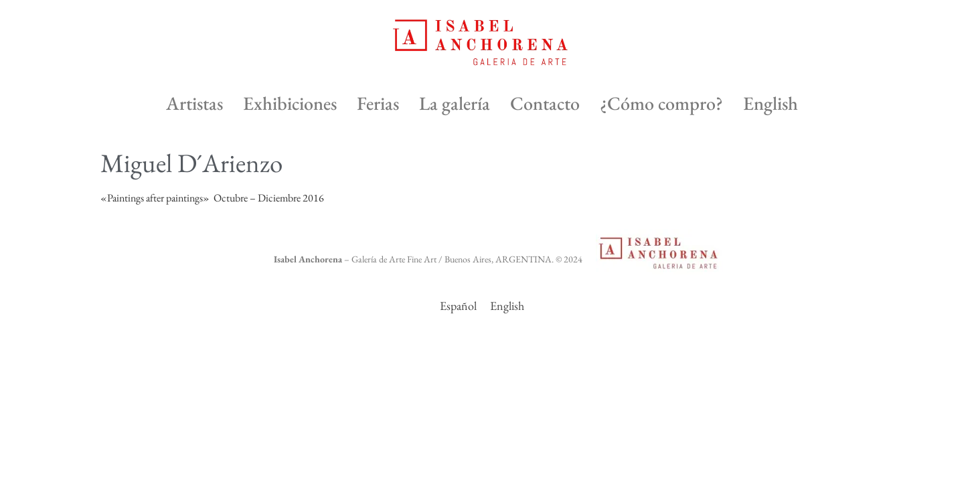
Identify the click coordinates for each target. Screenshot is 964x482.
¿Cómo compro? (661, 103)
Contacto (545, 103)
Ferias (378, 103)
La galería (454, 103)
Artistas (194, 103)
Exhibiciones (290, 103)
